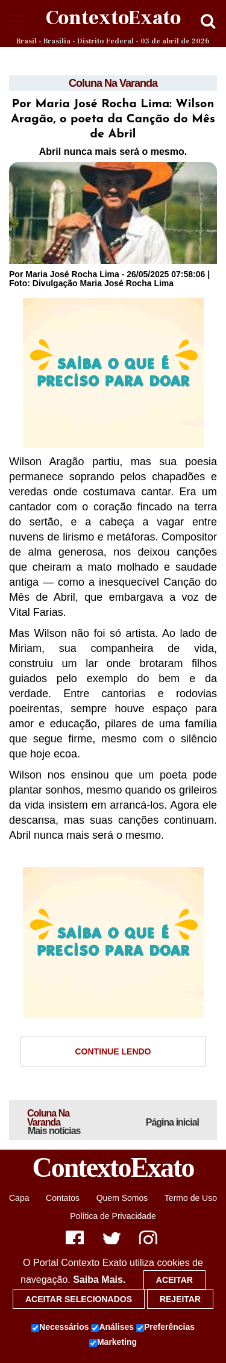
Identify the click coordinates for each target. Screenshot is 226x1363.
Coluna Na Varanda (113, 83)
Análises (112, 1327)
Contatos (63, 1198)
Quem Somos (122, 1198)
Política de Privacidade (112, 1216)
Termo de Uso (191, 1198)
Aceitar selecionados (78, 1299)
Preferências (165, 1327)
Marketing (113, 1342)
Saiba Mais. (99, 1279)
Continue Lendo (113, 1051)
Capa (19, 1198)
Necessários (60, 1327)
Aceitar (174, 1280)
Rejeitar (180, 1299)
